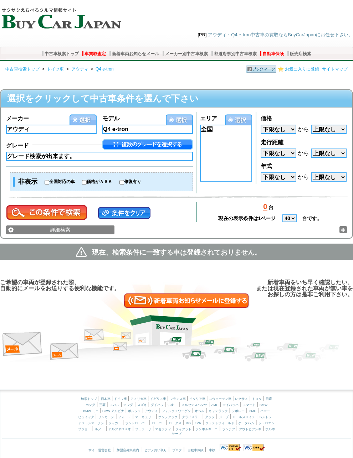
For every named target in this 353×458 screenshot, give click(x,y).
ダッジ (210, 417)
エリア (208, 118)
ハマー (265, 411)
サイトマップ (335, 69)
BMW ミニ (90, 411)
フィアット (183, 429)
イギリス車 (158, 399)
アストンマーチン (91, 423)
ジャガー (114, 423)
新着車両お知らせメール (135, 53)
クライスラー (191, 417)
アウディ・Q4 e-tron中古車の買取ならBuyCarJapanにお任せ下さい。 (280, 34)
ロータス (175, 423)
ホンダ (90, 405)
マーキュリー (144, 417)
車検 (212, 450)
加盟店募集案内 (128, 450)
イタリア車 (197, 399)
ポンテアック (168, 417)
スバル (114, 405)
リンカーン (106, 417)
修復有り (132, 181)
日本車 (106, 399)
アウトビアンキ (250, 429)
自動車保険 (273, 53)
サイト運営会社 (99, 450)
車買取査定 (95, 53)
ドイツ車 (55, 69)
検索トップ (89, 399)
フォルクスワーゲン (176, 411)
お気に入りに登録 (302, 69)
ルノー (99, 429)
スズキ (142, 405)
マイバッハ (230, 405)
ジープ (224, 417)
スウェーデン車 (220, 399)
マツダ (128, 405)
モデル (110, 118)
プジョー (84, 429)
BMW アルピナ (113, 411)
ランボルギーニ (206, 429)
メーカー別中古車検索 (186, 53)
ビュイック (86, 417)
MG (188, 423)
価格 (266, 118)
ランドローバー (136, 423)
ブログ (177, 450)
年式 (266, 166)
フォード (124, 417)
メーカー (17, 118)
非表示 (27, 181)
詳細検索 (60, 230)
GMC (252, 411)
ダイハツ (157, 405)
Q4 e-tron (105, 69)
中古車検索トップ (62, 53)
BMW (263, 405)
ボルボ (270, 429)
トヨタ (257, 399)
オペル (199, 411)
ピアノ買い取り (155, 450)
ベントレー (267, 417)
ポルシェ (134, 411)
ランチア (228, 429)
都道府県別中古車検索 (235, 53)
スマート (249, 405)
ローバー (158, 423)
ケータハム (246, 423)
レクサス (241, 399)
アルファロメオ (119, 429)
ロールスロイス (243, 417)
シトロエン (267, 423)
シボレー (238, 411)
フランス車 (178, 399)
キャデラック (218, 411)
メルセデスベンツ (194, 405)
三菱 (102, 405)
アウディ (79, 69)
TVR (198, 423)
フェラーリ (143, 429)
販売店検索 (300, 53)
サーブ (176, 434)
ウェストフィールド (219, 423)
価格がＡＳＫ (99, 181)
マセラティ (163, 429)
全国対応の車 (62, 181)
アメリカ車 (139, 399)
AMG (215, 405)
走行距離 (272, 142)
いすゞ (172, 405)
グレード (17, 145)
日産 (269, 399)
